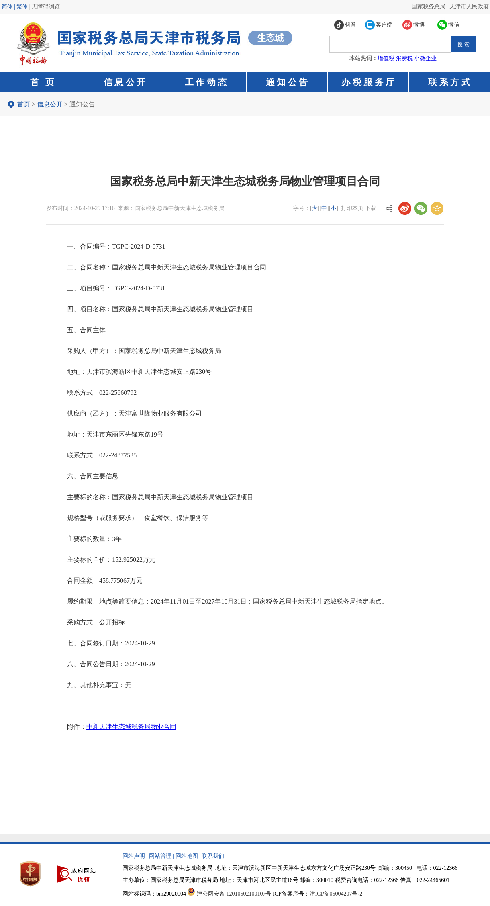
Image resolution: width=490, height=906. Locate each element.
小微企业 (425, 58)
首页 (23, 104)
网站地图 (187, 856)
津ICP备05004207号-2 (336, 894)
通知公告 (82, 104)
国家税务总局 (428, 7)
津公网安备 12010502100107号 (234, 894)
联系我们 (213, 856)
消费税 (404, 58)
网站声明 (133, 856)
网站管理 (160, 856)
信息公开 (50, 104)
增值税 (386, 58)
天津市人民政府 (469, 7)
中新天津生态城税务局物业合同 (131, 726)
